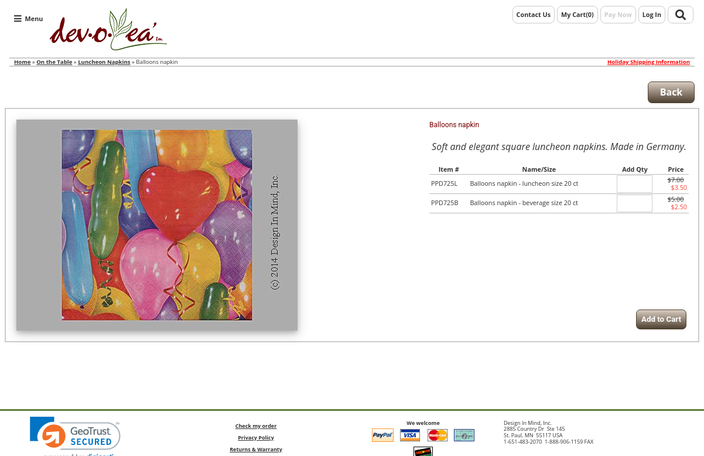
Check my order (256, 426)
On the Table (54, 62)
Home (22, 62)
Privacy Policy (256, 437)
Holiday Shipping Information (648, 62)
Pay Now (618, 14)
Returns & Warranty (256, 449)
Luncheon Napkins (104, 62)
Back (671, 92)
